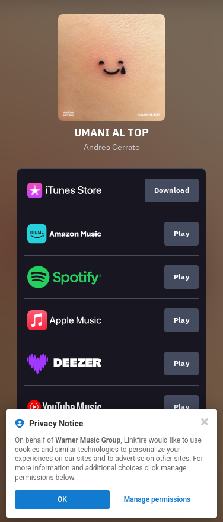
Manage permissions (157, 499)
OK (62, 499)
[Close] (204, 421)
